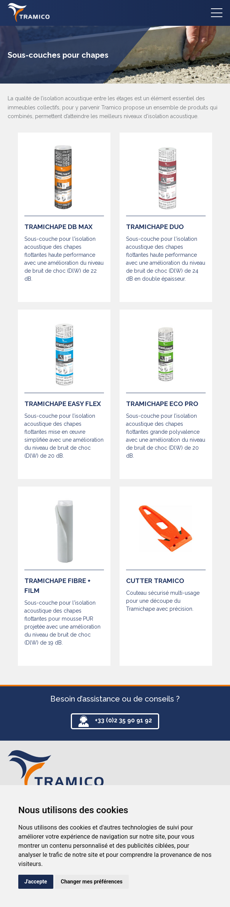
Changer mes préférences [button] (92, 882)
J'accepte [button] (35, 882)
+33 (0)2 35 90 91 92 (123, 720)
